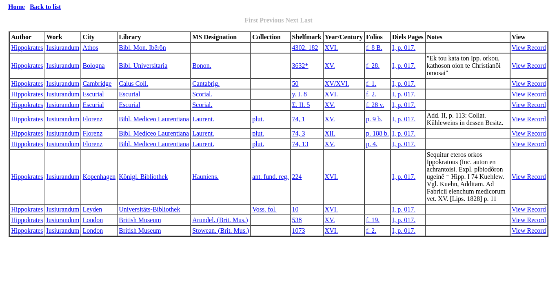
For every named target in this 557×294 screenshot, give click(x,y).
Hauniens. (205, 176)
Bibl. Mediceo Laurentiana (154, 119)
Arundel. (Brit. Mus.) (220, 219)
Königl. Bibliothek (143, 176)
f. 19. (372, 219)
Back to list (45, 6)
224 (297, 176)
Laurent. (203, 119)
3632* (300, 65)
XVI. (331, 47)
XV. (330, 65)
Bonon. (201, 65)
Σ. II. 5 (301, 104)
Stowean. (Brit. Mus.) (220, 230)
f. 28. (372, 65)
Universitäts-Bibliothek (149, 209)
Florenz (92, 119)
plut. (258, 119)
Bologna (93, 65)
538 (297, 219)
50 (295, 83)
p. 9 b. (374, 119)
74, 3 (298, 133)
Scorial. (202, 94)
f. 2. (371, 94)
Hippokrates (27, 47)
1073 (298, 230)
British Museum (140, 219)
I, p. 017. (403, 47)
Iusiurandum (63, 47)
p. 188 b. (377, 133)
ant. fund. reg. (270, 176)
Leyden (92, 209)
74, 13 (300, 143)
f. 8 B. (374, 47)
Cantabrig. (206, 83)
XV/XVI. (337, 83)
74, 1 (298, 119)
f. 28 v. (375, 104)
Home (16, 6)
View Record (529, 47)
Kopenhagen (98, 176)
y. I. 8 (299, 94)
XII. (330, 133)
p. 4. (371, 143)
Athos (90, 47)
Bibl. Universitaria (143, 65)
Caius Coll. (133, 83)
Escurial (93, 94)
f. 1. (371, 83)
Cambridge (96, 83)
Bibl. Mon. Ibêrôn (142, 47)
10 (295, 209)
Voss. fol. (264, 209)
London (92, 219)
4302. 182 (305, 47)
